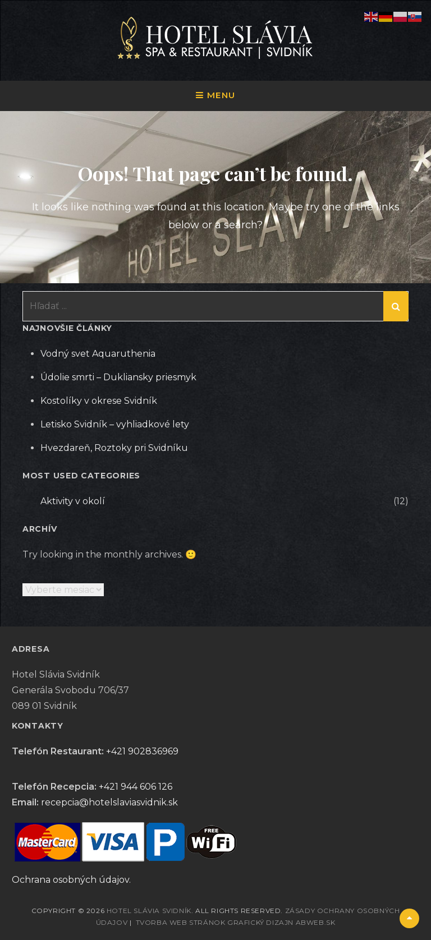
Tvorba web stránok (181, 922)
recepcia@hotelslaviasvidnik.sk (109, 802)
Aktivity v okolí (72, 501)
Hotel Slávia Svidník (149, 910)
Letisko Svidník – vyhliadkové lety (114, 424)
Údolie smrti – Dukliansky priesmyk (118, 377)
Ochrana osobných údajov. (71, 879)
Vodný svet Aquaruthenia (97, 353)
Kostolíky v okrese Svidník (98, 400)
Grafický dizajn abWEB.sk (281, 922)
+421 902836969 (142, 751)
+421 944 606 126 (135, 786)
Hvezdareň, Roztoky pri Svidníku (114, 448)
